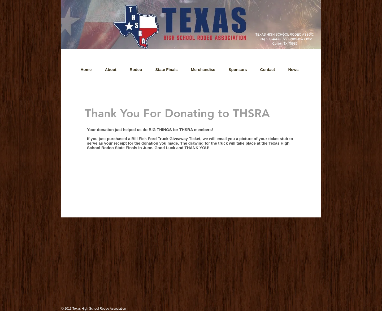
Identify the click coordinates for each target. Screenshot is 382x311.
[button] (293, 69)
